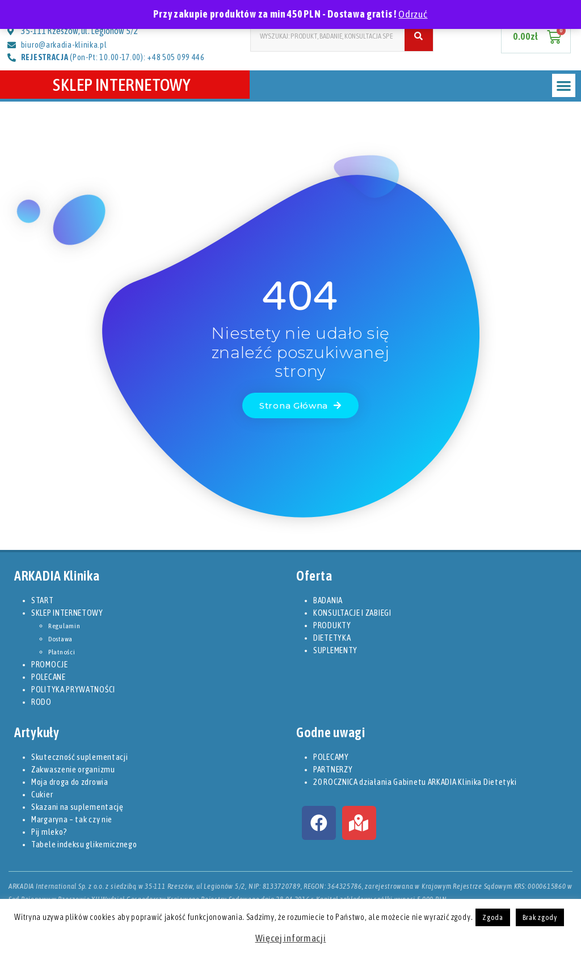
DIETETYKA (332, 637)
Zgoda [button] (492, 917)
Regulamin (64, 626)
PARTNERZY (332, 769)
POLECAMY (331, 757)
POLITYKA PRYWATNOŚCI (73, 689)
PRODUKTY (332, 625)
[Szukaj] (419, 35)
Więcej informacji (290, 938)
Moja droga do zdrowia (69, 782)
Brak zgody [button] (540, 917)
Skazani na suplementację (77, 807)
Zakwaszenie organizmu (73, 769)
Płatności (61, 652)
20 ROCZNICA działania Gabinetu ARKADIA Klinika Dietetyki (414, 782)
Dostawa (60, 639)
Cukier (42, 794)
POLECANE (48, 677)
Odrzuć (412, 14)
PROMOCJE (49, 664)
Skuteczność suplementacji (79, 757)
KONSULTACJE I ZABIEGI (352, 612)
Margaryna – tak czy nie (71, 819)
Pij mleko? (49, 832)
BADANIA (328, 600)
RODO (41, 702)
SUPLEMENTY (335, 650)
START (42, 600)
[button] (563, 85)
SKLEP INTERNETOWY (124, 84)
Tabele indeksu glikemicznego (84, 844)
